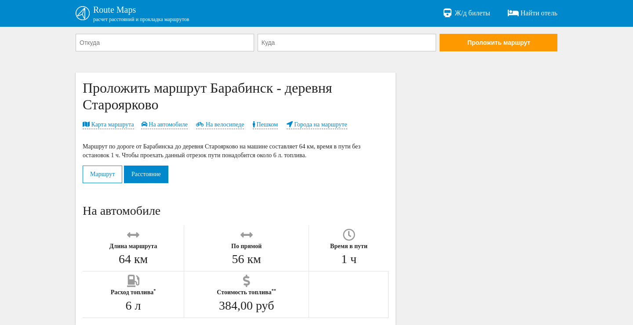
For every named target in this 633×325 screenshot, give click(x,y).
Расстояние (146, 174)
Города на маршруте (317, 124)
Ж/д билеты (466, 13)
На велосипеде (220, 124)
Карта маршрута (108, 124)
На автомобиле (164, 124)
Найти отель (532, 13)
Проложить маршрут (498, 42)
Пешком (265, 124)
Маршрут (102, 174)
